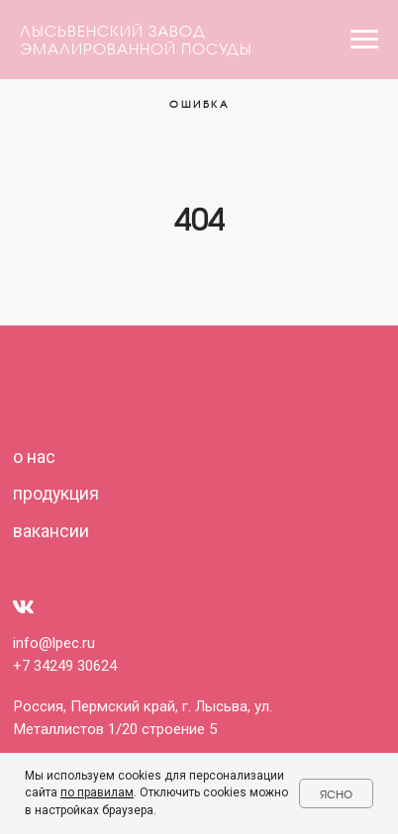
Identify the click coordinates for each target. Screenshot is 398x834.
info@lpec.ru (54, 643)
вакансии (51, 531)
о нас (34, 457)
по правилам (97, 792)
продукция (56, 494)
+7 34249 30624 (65, 666)
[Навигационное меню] (364, 39)
